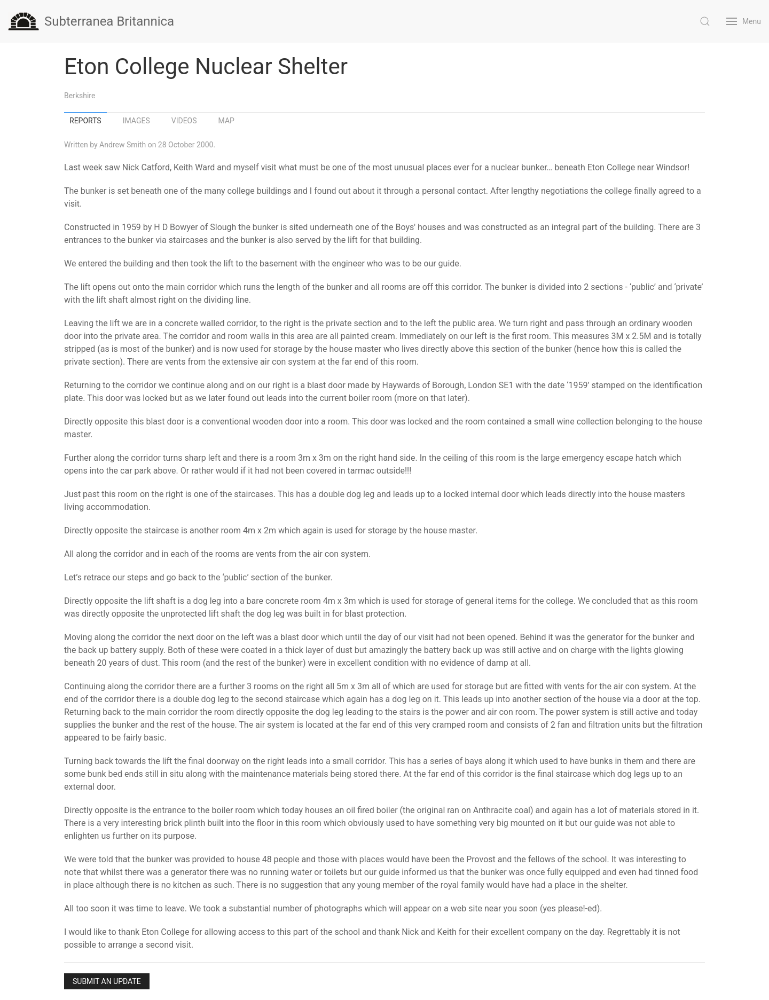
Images (136, 120)
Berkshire (79, 95)
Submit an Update (107, 981)
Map (226, 120)
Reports (85, 120)
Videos (184, 120)
